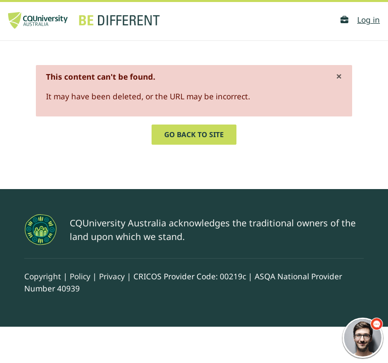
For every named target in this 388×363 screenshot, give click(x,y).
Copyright (42, 276)
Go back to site (194, 134)
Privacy (112, 276)
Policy (80, 276)
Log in (368, 19)
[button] (344, 20)
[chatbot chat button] (363, 338)
